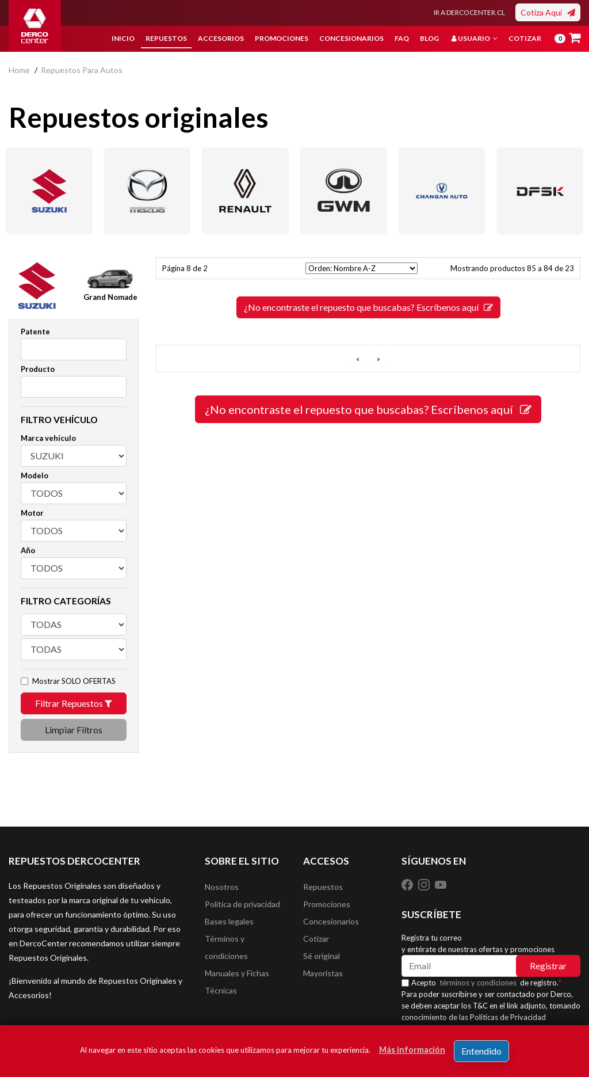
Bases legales (229, 921)
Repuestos (166, 38)
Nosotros (222, 887)
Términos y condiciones (226, 947)
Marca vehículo (48, 438)
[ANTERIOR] (357, 358)
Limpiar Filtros (73, 729)
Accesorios (221, 38)
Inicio (123, 38)
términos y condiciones (478, 982)
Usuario (475, 38)
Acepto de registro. (486, 982)
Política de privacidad (242, 904)
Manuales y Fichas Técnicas (237, 981)
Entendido (481, 1050)
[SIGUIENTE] (378, 358)
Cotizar (524, 38)
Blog (429, 38)
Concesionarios (351, 38)
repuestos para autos (82, 70)
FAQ (402, 38)
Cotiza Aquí (548, 12)
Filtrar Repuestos (73, 703)
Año (28, 550)
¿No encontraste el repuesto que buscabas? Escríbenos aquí (368, 307)
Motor (32, 512)
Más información (412, 1050)
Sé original (321, 956)
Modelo (34, 475)
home (19, 70)
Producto (38, 369)
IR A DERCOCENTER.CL (469, 12)
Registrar (548, 965)
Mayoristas (323, 973)
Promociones (281, 38)
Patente (35, 331)
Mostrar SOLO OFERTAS (74, 681)
